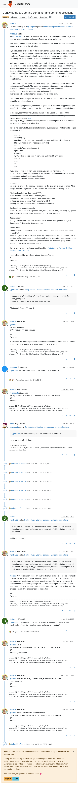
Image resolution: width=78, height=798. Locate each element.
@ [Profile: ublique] (31, 27)
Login (16, 779)
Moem (12, 424)
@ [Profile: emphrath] (14, 393)
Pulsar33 (13, 23)
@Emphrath (22, 390)
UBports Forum (22, 4)
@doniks (21, 321)
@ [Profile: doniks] (13, 325)
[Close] (73, 751)
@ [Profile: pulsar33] (16, 36)
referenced (23, 464)
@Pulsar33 (20, 286)
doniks (12, 286)
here (29, 118)
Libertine (6, 17)
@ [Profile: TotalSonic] (51, 248)
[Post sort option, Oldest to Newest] (60, 17)
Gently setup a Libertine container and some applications (46, 290)
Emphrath (13, 367)
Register (8, 779)
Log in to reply (69, 17)
